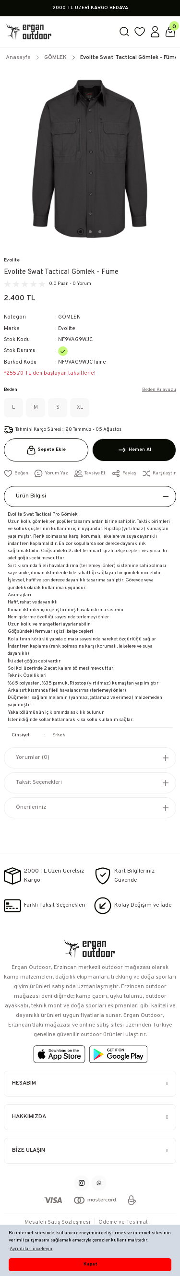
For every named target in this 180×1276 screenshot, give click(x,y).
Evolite (12, 260)
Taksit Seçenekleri (39, 782)
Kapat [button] (90, 1264)
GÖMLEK (69, 317)
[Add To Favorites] (16, 473)
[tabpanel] (90, 158)
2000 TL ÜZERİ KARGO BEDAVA (90, 8)
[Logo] (57, 31)
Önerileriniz (31, 807)
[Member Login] (155, 31)
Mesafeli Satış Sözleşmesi (57, 1222)
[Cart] (170, 31)
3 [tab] (99, 231)
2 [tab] (90, 231)
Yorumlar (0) (32, 757)
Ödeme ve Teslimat (123, 1222)
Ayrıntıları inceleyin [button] (31, 1249)
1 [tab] (80, 231)
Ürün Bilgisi (31, 496)
